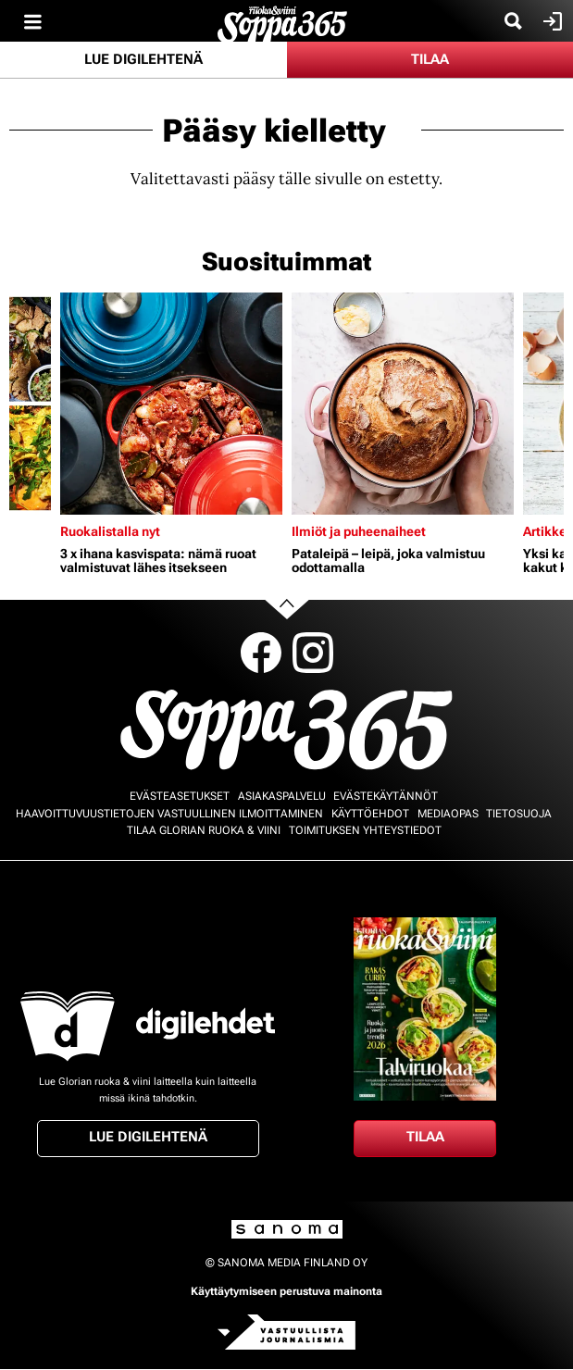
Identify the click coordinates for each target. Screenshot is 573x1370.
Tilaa (430, 59)
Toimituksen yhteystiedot (365, 830)
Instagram (313, 652)
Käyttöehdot (370, 813)
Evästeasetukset (180, 796)
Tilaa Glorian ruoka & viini (203, 830)
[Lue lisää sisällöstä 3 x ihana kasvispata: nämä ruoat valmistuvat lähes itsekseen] (171, 404)
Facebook (261, 652)
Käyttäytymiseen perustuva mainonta (286, 1291)
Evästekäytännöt (385, 796)
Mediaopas (448, 813)
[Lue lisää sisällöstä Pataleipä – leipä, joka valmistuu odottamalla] (403, 404)
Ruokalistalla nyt (110, 531)
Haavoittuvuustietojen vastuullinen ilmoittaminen (169, 813)
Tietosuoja (519, 813)
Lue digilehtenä (143, 59)
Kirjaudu (550, 21)
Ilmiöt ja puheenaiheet (359, 531)
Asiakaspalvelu (282, 796)
